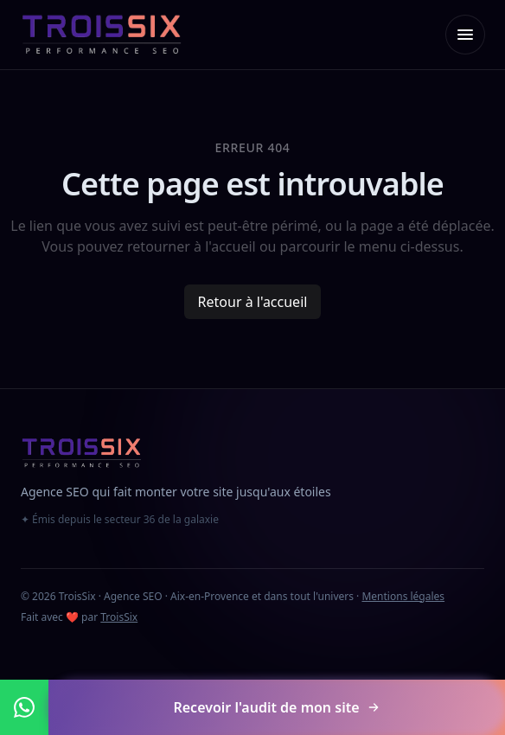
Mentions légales (402, 596)
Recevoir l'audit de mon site (276, 707)
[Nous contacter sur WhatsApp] (24, 707)
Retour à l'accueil (253, 301)
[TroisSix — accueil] (102, 34)
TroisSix (118, 617)
